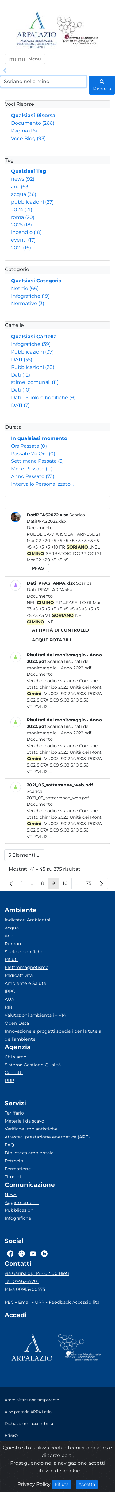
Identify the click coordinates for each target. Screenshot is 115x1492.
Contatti (14, 1072)
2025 (21, 225)
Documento (32, 123)
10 (67, 884)
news (22, 179)
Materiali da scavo (24, 1121)
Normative (27, 303)
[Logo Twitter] (21, 1253)
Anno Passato (32, 476)
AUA (9, 999)
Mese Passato (31, 469)
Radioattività (19, 975)
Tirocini (13, 1177)
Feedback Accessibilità (74, 1302)
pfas (38, 568)
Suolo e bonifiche (24, 951)
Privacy (11, 1435)
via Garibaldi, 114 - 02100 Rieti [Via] (37, 1273)
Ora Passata (29, 446)
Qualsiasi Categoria (36, 281)
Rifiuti (11, 959)
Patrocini (15, 1161)
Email (24, 1302)
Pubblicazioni (32, 352)
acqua (23, 194)
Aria (9, 936)
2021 (21, 248)
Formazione (18, 1169)
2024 (21, 209)
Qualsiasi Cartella (34, 336)
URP (9, 1080)
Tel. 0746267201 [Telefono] (22, 1281)
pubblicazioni (32, 202)
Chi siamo (15, 1057)
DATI (21, 359)
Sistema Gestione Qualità (33, 1065)
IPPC (10, 991)
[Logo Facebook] (10, 1253)
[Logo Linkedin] (44, 1253)
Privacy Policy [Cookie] (34, 1484)
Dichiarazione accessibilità (29, 1423)
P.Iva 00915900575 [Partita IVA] (25, 1289)
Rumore (14, 944)
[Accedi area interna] (16, 1316)
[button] (25, 59)
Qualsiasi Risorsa (33, 115)
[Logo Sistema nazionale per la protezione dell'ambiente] (78, 30)
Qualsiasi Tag (28, 171)
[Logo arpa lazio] (36, 30)
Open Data (17, 1023)
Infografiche (30, 296)
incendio (26, 232)
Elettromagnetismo (26, 967)
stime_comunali (35, 382)
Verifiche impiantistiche (31, 1129)
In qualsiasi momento (39, 438)
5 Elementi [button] (26, 856)
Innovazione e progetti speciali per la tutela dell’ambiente (53, 1035)
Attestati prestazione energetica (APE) (47, 1137)
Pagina (24, 131)
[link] (5, 71)
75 (90, 884)
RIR (8, 1007)
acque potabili (51, 640)
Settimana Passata (37, 461)
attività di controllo (60, 630)
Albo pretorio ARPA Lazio (28, 1412)
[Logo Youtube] (33, 1253)
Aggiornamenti (22, 1202)
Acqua (12, 928)
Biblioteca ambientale (29, 1153)
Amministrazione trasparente (32, 1400)
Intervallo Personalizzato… (42, 484)
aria (20, 186)
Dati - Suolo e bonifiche (43, 397)
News (11, 1194)
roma (22, 217)
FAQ (9, 1145)
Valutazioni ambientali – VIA (35, 1015)
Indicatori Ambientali (28, 920)
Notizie (25, 288)
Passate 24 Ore (33, 454)
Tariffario (14, 1113)
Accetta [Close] (88, 1484)
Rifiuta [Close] (63, 1484)
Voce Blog (28, 138)
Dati (20, 375)
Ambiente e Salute (25, 983)
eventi (23, 240)
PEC (9, 1302)
